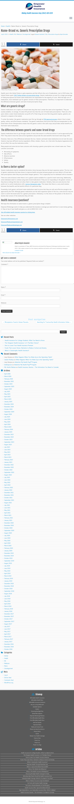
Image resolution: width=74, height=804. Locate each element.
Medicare (19, 34)
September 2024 (9, 412)
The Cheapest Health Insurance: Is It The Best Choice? (22, 343)
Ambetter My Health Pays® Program (26, 362)
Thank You (37, 740)
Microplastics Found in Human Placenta (15, 322)
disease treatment (40, 34)
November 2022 (9, 467)
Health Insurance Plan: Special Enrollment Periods (37, 788)
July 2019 (7, 566)
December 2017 (9, 614)
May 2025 (7, 394)
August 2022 (8, 475)
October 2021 (8, 497)
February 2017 (8, 639)
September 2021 (9, 500)
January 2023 (8, 462)
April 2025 (7, 396)
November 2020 (9, 525)
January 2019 (8, 581)
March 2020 (7, 545)
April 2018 (7, 604)
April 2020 (7, 543)
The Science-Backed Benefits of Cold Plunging (37, 785)
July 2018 (7, 596)
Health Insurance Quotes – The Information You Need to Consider (38, 367)
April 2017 (7, 634)
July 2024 (7, 417)
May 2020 (7, 540)
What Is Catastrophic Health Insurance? (17, 350)
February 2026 (8, 379)
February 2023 (8, 460)
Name (3, 287)
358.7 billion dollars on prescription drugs (26, 95)
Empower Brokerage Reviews (37, 716)
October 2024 (8, 409)
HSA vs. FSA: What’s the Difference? (37, 769)
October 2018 (8, 588)
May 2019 (7, 571)
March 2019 (7, 576)
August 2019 (8, 563)
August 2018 (8, 593)
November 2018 (9, 586)
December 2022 (9, 465)
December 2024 (9, 404)
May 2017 (7, 631)
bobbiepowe (8, 365)
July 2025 (7, 391)
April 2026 (7, 374)
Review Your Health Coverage (37, 736)
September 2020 (9, 530)
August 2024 (8, 414)
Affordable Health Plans (37, 700)
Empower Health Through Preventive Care (37, 764)
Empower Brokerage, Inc (39, 801)
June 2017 (7, 629)
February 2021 (8, 518)
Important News (37, 724)
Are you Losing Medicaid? (37, 704)
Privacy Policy (37, 731)
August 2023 (8, 444)
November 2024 (9, 407)
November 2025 (9, 381)
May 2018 (7, 601)
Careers (37, 709)
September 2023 (9, 442)
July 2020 (7, 535)
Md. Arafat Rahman (10, 367)
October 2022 (8, 470)
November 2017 (9, 616)
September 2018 (9, 591)
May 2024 (7, 422)
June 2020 (7, 538)
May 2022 (7, 482)
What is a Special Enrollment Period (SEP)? (37, 767)
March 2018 (7, 606)
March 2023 (7, 457)
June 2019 (7, 568)
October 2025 (8, 384)
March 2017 (7, 636)
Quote (37, 733)
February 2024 (8, 429)
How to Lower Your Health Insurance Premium (19, 345)
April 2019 (7, 573)
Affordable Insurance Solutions (37, 702)
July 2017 (7, 626)
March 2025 (7, 399)
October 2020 (8, 528)
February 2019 (8, 578)
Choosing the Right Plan (37, 711)
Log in (6, 675)
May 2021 (7, 510)
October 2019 (8, 558)
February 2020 (8, 548)
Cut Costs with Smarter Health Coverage (37, 783)
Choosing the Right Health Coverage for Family (37, 774)
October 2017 (8, 619)
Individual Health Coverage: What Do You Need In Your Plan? (37, 778)
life (15, 34)
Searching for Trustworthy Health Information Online (54, 322)
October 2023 (8, 439)
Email (3, 295)
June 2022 (7, 480)
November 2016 (9, 647)
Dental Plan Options (37, 713)
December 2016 (9, 644)
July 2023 (7, 447)
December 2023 (9, 434)
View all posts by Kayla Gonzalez (11, 252)
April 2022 (7, 485)
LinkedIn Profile (19, 250)
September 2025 (9, 386)
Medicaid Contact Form (37, 727)
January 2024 (8, 432)
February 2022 (8, 487)
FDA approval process (50, 119)
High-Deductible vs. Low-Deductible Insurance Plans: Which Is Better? (37, 790)
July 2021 (7, 505)
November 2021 (9, 495)
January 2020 (8, 551)
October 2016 (8, 649)
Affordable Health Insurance (37, 698)
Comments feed (8, 680)
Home (3, 26)
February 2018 (8, 609)
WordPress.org (8, 683)
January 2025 (8, 401)
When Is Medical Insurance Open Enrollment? (37, 781)
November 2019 (9, 556)
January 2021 (8, 520)
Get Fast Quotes (37, 722)
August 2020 (8, 533)
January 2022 (8, 490)
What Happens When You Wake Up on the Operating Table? (33, 357)
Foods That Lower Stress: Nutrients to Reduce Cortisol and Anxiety (25, 348)
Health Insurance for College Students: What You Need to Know (25, 340)
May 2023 (7, 452)
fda (46, 34)
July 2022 (7, 477)
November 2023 (9, 437)
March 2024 (7, 427)
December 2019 (9, 553)
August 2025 (8, 389)
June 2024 (7, 419)
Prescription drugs (53, 34)
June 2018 (7, 599)
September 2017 (9, 621)
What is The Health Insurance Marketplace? (37, 771)
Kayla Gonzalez (64, 34)
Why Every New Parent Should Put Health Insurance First (37, 776)
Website (3, 303)
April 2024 (7, 424)
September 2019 (9, 561)
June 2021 (7, 508)
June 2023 (7, 449)
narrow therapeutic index (33, 184)
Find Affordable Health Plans (37, 718)
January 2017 (8, 642)
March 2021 (7, 515)
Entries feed (7, 677)
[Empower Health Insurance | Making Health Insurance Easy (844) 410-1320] (37, 6)
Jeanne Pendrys (9, 360)
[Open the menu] (70, 18)
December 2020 (9, 523)
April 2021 (7, 513)
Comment (4, 264)
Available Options (37, 707)
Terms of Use (37, 738)
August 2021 (8, 503)
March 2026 (7, 376)
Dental (6, 656)
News (6, 666)
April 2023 (7, 455)
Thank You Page (37, 745)
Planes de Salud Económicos (37, 729)
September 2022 (9, 472)
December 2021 (9, 492)
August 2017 (8, 624)
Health (8, 26)
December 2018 (9, 583)
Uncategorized (27, 34)
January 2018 (8, 611)
